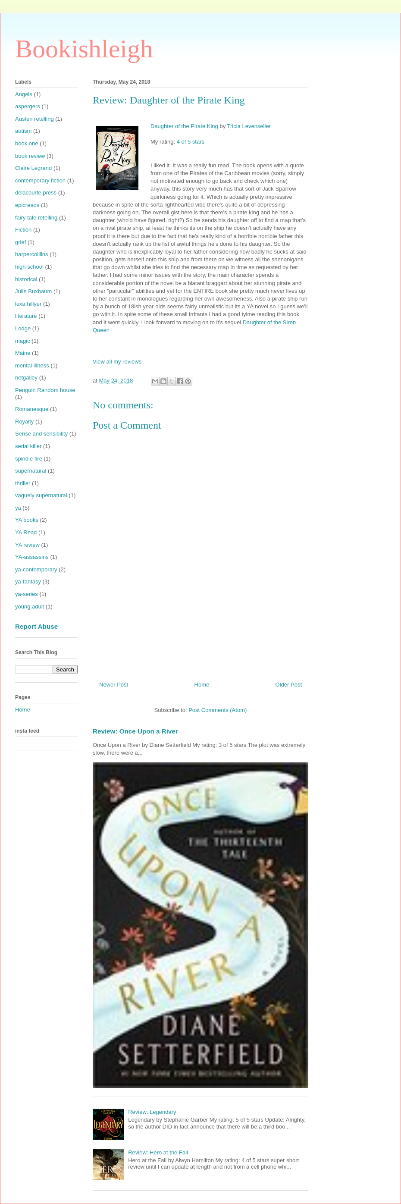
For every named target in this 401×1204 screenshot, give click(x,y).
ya (18, 508)
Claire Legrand (33, 168)
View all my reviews (117, 361)
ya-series (26, 594)
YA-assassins (32, 557)
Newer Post (113, 684)
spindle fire (28, 458)
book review (30, 156)
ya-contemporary (36, 569)
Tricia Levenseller (249, 126)
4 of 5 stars (190, 141)
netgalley (26, 377)
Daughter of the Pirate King (184, 126)
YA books (26, 520)
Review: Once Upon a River (135, 731)
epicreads (27, 205)
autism (23, 131)
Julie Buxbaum (33, 291)
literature (26, 316)
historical (26, 279)
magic (22, 341)
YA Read (26, 532)
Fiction (23, 229)
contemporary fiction (40, 180)
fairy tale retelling (36, 217)
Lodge (23, 328)
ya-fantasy (28, 581)
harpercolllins (31, 254)
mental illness (32, 365)
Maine (22, 353)
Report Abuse (36, 626)
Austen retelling (34, 119)
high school (29, 266)
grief (20, 242)
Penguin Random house (45, 390)
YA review (27, 545)
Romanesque (31, 409)
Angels (23, 94)
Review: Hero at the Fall (158, 1152)
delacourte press (35, 192)
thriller (22, 483)
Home (202, 684)
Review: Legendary (152, 1112)
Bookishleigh (84, 48)
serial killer (28, 446)
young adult (29, 606)
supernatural (30, 470)
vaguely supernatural (41, 495)
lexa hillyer (28, 304)
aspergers (27, 106)
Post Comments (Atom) (217, 710)
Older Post (289, 684)
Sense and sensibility (41, 433)
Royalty (24, 421)
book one (26, 143)
